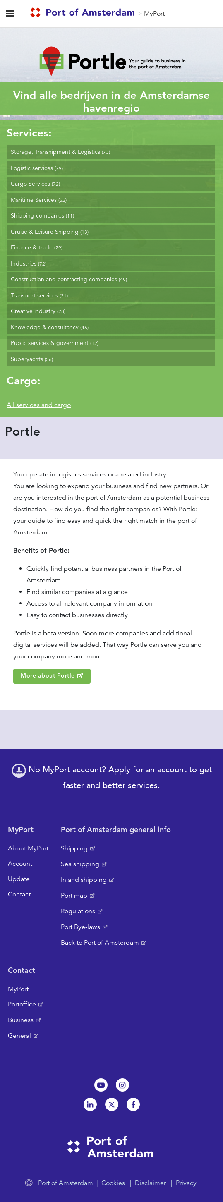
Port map (74, 895)
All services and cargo (39, 405)
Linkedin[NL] (90, 1104)
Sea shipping (80, 864)
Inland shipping (84, 880)
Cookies (113, 1183)
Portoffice (22, 1004)
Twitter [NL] (111, 1104)
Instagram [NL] (122, 1085)
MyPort (154, 14)
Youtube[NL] (101, 1085)
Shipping (74, 848)
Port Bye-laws (80, 927)
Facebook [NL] (133, 1104)
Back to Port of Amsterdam (100, 943)
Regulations (78, 911)
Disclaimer (150, 1183)
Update (19, 879)
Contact (19, 894)
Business (21, 1020)
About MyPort (28, 848)
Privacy (186, 1183)
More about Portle (48, 675)
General (19, 1036)
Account (20, 864)
